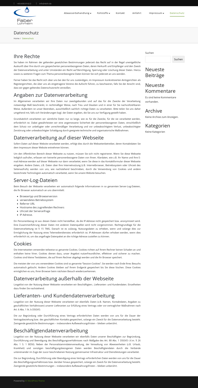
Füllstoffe (102, 13)
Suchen (149, 53)
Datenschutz (177, 13)
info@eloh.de (45, 3)
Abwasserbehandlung (76, 13)
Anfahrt (136, 13)
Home (16, 38)
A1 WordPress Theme (35, 380)
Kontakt (120, 13)
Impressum (155, 13)
